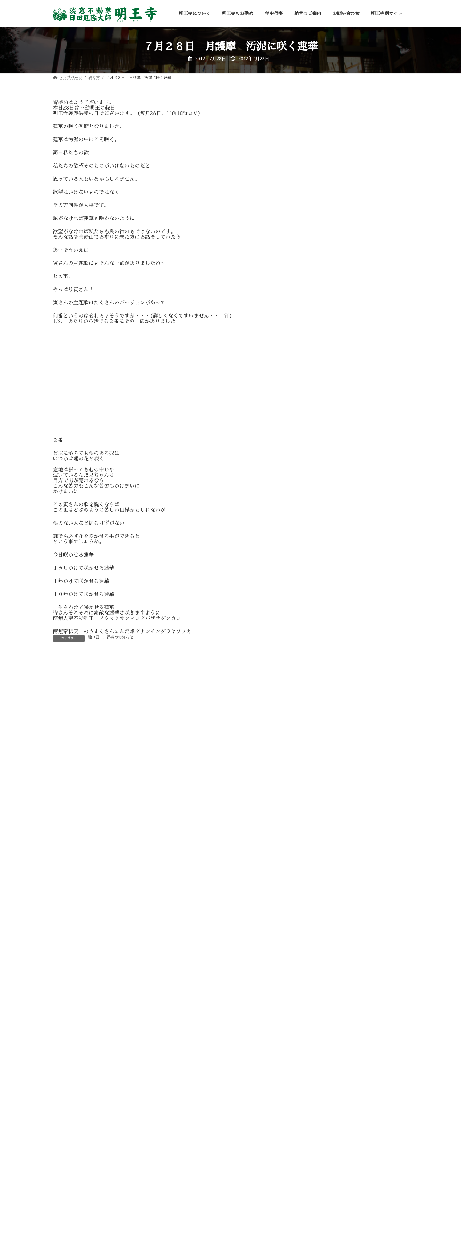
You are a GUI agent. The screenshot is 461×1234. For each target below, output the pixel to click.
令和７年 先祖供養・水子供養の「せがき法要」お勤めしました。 (374, 194)
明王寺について (72, 1211)
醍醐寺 (321, 781)
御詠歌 (321, 667)
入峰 (318, 633)
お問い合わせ (215, 1211)
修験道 (321, 622)
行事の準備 (325, 770)
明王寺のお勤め (112, 1211)
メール (64, 815)
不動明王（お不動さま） (338, 610)
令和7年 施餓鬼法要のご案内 (371, 228)
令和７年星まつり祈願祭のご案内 (374, 336)
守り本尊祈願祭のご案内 (365, 264)
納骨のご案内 (178, 1211)
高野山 (321, 804)
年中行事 (146, 1211)
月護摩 (321, 713)
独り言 (94, 637)
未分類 (321, 724)
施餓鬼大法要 (327, 690)
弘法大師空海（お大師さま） (343, 656)
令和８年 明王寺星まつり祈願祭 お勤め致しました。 (376, 121)
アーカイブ (322, 486)
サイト (60, 848)
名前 (61, 781)
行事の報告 (325, 759)
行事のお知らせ (120, 637)
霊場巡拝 (323, 793)
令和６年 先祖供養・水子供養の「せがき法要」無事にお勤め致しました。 (374, 377)
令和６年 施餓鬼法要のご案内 (372, 409)
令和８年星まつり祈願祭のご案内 (374, 155)
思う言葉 (323, 679)
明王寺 (321, 702)
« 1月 (316, 580)
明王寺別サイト (253, 1211)
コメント (66, 694)
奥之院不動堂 (327, 644)
